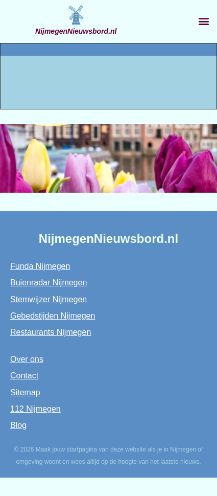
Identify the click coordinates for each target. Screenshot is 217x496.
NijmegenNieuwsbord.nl (75, 31)
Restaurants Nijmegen (50, 332)
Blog (18, 425)
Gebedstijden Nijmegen (52, 315)
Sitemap (25, 392)
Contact (24, 375)
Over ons (26, 359)
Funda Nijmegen (40, 266)
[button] (203, 20)
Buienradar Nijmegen (48, 282)
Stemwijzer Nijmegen (48, 299)
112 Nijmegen (35, 408)
